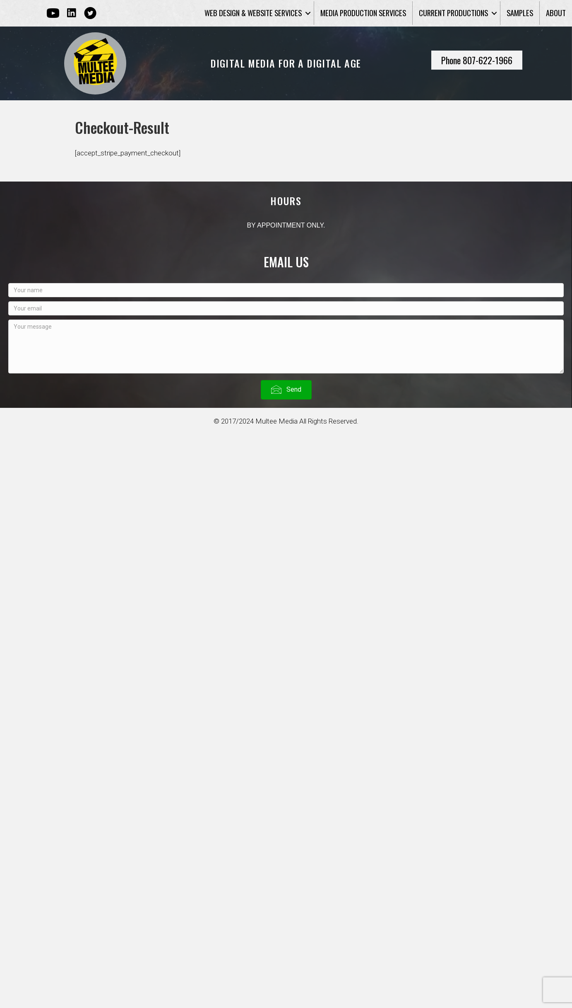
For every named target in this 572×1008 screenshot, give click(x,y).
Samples (520, 12)
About (556, 12)
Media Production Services (363, 12)
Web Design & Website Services (253, 12)
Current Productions (453, 12)
